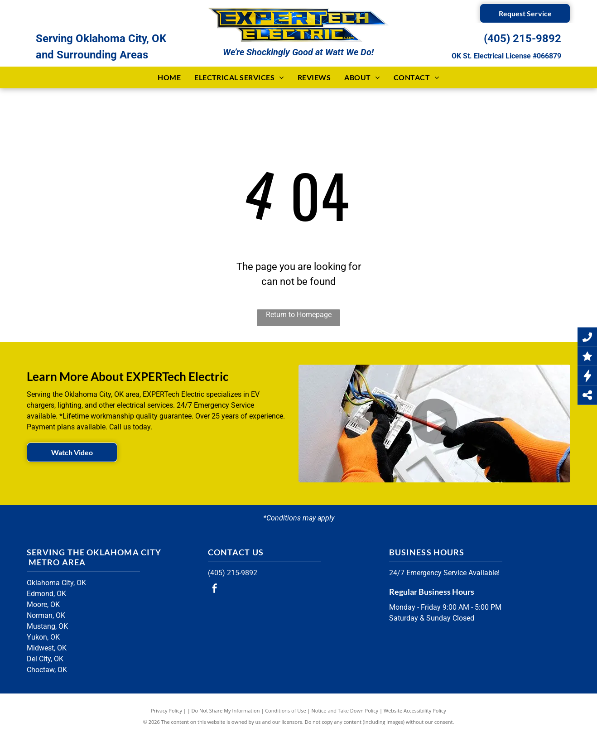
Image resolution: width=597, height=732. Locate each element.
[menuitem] (169, 77)
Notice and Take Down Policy (345, 710)
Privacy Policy (166, 710)
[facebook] (214, 589)
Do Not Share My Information (226, 710)
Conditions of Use (285, 710)
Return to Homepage (299, 314)
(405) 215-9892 (522, 38)
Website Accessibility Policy (415, 710)
